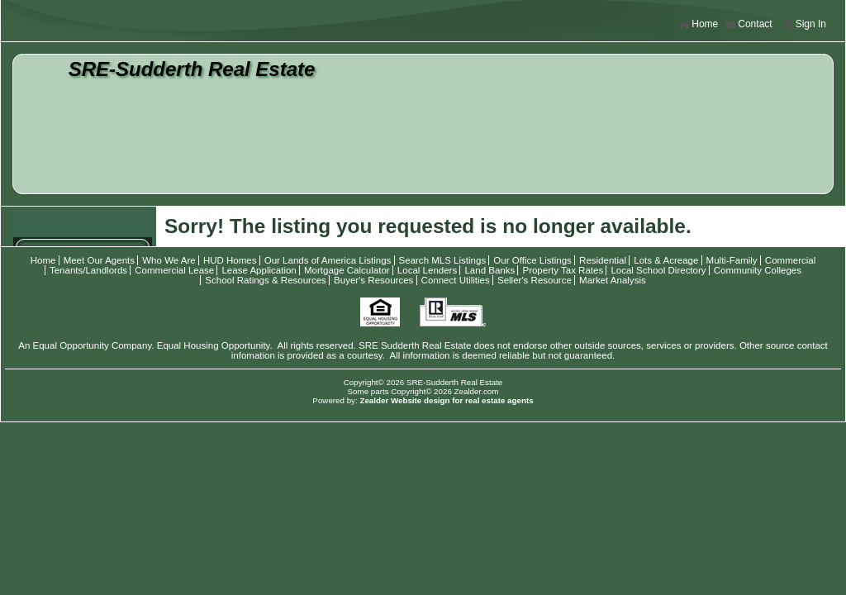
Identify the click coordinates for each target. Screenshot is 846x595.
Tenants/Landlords (88, 270)
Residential (602, 260)
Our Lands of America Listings (328, 260)
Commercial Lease (174, 270)
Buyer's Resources (373, 280)
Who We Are (168, 260)
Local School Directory (658, 270)
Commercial (790, 260)
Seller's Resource (534, 280)
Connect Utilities (455, 280)
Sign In (804, 24)
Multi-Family (732, 260)
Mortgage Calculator (347, 270)
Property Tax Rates (562, 270)
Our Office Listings (532, 260)
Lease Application (258, 270)
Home (698, 24)
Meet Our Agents (99, 260)
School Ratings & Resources (265, 280)
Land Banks (489, 270)
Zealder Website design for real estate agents (446, 400)
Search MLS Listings (443, 260)
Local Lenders (427, 270)
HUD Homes (230, 260)
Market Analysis (612, 280)
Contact (748, 24)
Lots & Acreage (666, 260)
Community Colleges (757, 270)
